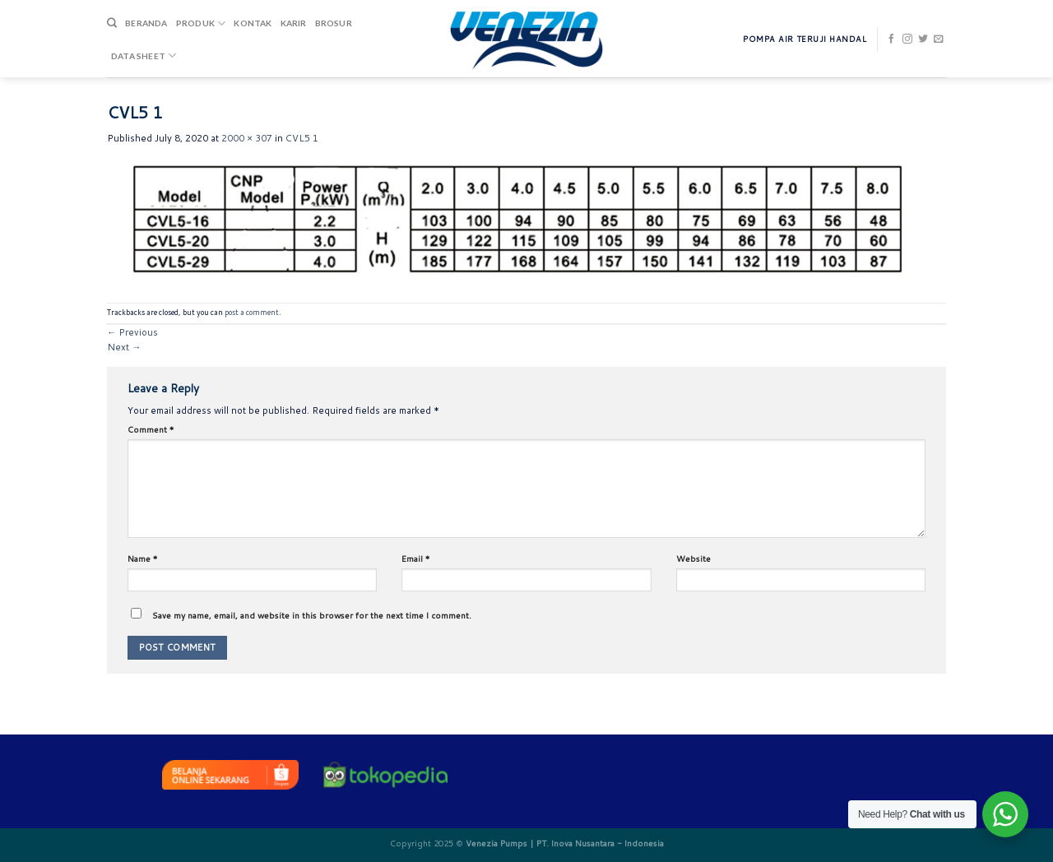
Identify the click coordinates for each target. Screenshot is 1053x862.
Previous (132, 332)
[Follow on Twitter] (923, 39)
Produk (201, 23)
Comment (151, 429)
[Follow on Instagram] (907, 39)
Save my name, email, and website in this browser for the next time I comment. (311, 615)
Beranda (146, 23)
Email (415, 558)
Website (693, 558)
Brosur (333, 23)
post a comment (252, 312)
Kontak (252, 23)
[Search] (112, 23)
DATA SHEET (143, 55)
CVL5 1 (301, 138)
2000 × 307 (246, 138)
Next (124, 347)
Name (143, 558)
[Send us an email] (939, 39)
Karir (294, 23)
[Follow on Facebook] (892, 39)
